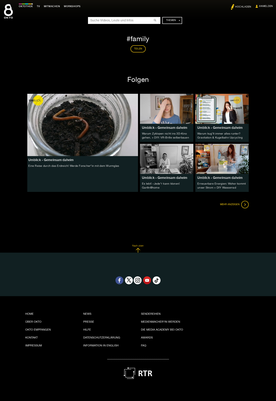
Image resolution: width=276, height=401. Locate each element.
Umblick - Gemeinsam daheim (164, 128)
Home (29, 314)
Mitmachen (52, 6)
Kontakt (31, 337)
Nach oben (138, 249)
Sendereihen (151, 314)
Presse (88, 321)
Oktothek (26, 6)
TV (38, 6)
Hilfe (87, 329)
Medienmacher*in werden (160, 321)
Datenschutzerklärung (101, 337)
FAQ (143, 345)
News (87, 314)
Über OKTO (33, 321)
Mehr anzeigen (234, 204)
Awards (147, 337)
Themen (173, 20)
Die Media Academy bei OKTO (162, 329)
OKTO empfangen (38, 329)
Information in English (101, 345)
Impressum (33, 345)
